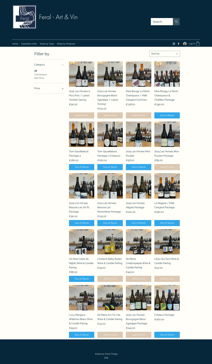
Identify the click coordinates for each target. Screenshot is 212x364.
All (35, 70)
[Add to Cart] (81, 115)
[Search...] (160, 21)
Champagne (40, 74)
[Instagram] (173, 43)
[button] (46, 43)
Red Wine (39, 77)
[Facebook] (178, 43)
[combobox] (164, 54)
